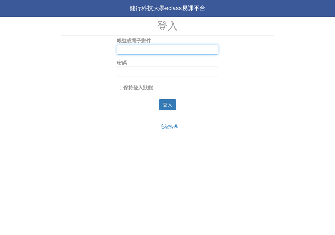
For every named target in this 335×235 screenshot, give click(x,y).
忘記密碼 (169, 126)
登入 (167, 104)
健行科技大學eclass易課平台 (167, 8)
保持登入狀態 (135, 87)
